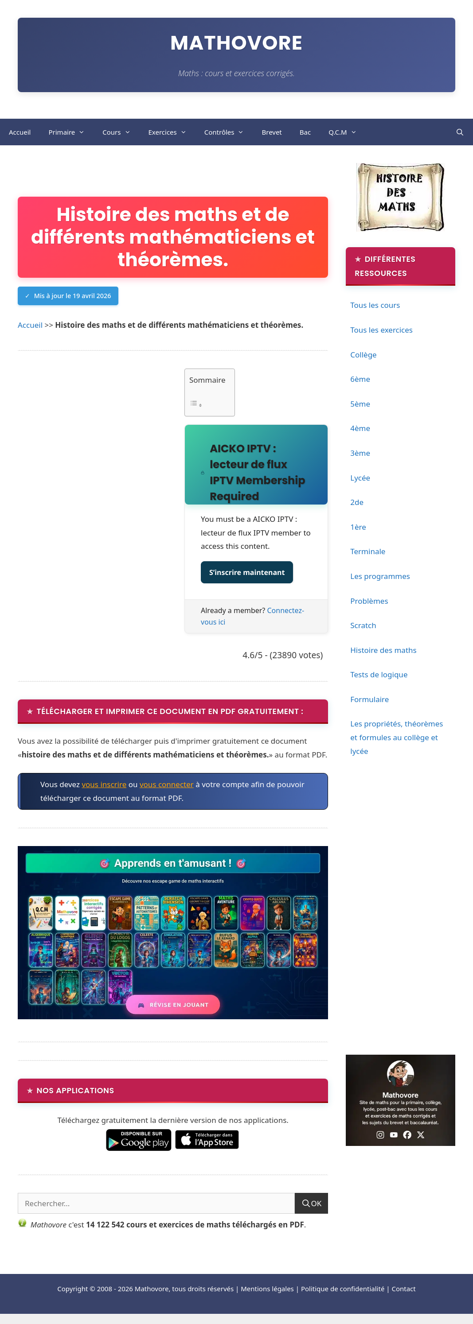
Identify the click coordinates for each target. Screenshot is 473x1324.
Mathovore (236, 43)
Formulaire (369, 699)
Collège (363, 354)
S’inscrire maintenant (247, 572)
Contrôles (228, 132)
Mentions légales (267, 1288)
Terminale (367, 551)
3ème (360, 453)
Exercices (172, 132)
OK (316, 1203)
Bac (305, 132)
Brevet (271, 132)
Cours (120, 132)
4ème (360, 428)
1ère (358, 527)
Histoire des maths (383, 650)
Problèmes (369, 601)
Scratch (363, 625)
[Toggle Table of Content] (207, 405)
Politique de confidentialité (342, 1288)
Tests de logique (378, 674)
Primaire (71, 132)
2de (357, 502)
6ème (360, 379)
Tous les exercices (381, 330)
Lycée (360, 478)
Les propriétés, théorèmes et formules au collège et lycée (396, 737)
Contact (403, 1288)
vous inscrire (104, 784)
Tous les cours (375, 305)
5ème (360, 404)
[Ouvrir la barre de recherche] (460, 132)
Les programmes (380, 576)
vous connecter (167, 784)
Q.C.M (347, 132)
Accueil (20, 132)
